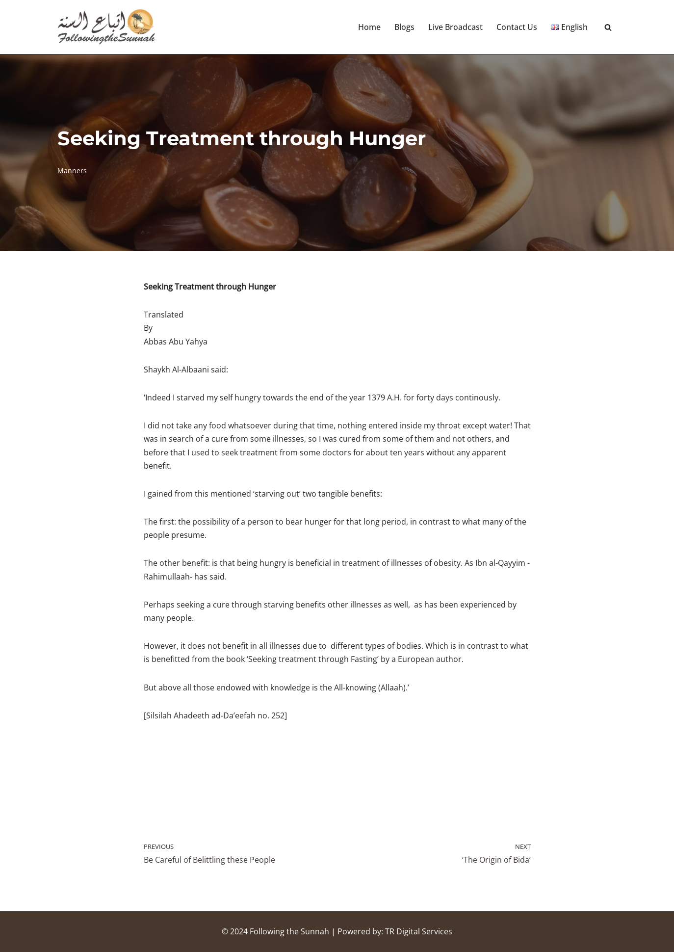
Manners (72, 170)
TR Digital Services (418, 931)
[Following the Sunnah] (106, 27)
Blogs (404, 27)
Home (369, 27)
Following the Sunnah (289, 931)
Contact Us (516, 27)
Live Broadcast (455, 27)
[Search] (608, 27)
